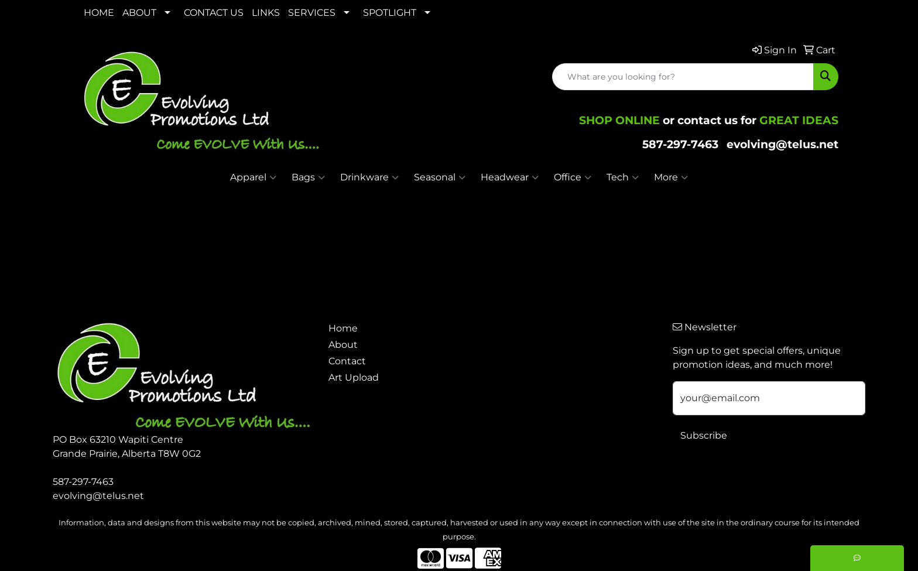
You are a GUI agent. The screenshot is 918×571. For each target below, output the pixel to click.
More (671, 177)
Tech (623, 177)
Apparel (253, 177)
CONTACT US (214, 12)
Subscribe (703, 435)
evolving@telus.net (782, 144)
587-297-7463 (680, 144)
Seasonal (439, 177)
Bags (308, 177)
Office (572, 177)
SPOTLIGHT (389, 12)
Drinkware (369, 177)
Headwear (510, 177)
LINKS (266, 12)
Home (343, 328)
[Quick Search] (683, 76)
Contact (347, 361)
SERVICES (311, 12)
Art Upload (353, 377)
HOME (99, 12)
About (343, 344)
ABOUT (139, 12)
